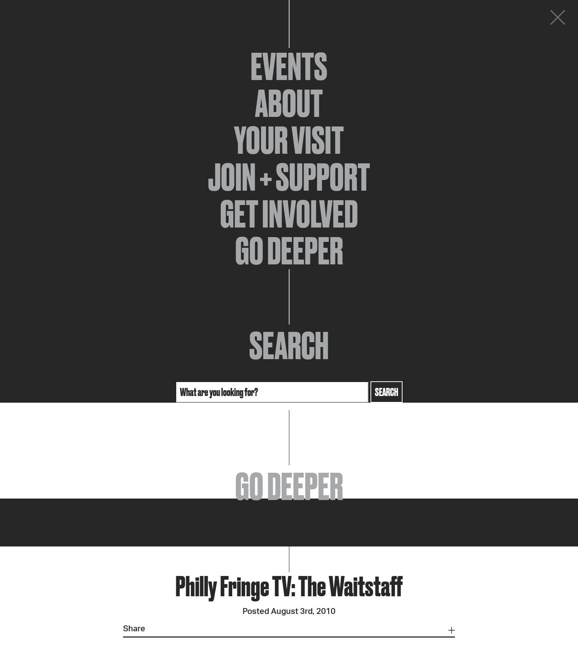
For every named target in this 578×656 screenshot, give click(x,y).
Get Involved (289, 214)
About (289, 103)
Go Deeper (289, 251)
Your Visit (289, 140)
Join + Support (289, 177)
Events (289, 66)
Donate (513, 19)
